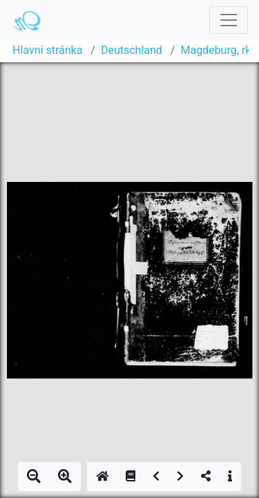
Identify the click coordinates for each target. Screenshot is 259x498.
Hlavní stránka (47, 50)
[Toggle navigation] (228, 20)
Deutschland (131, 50)
